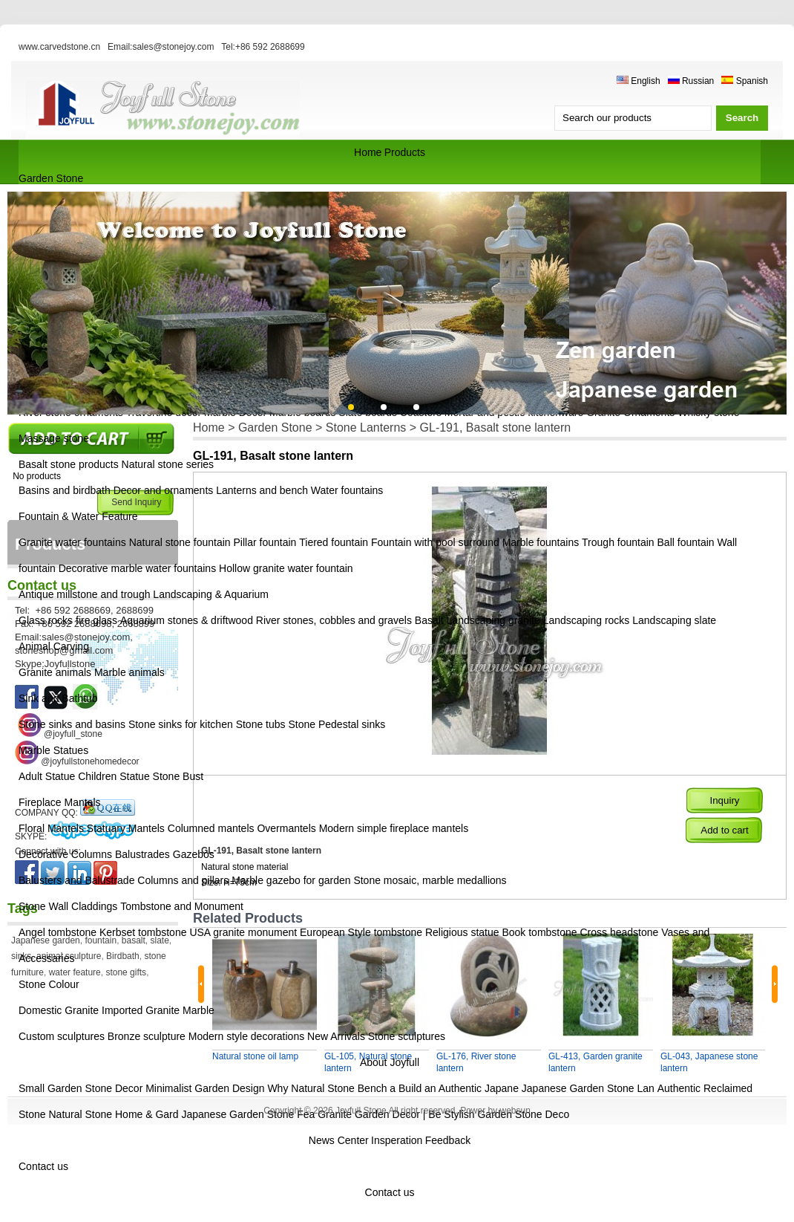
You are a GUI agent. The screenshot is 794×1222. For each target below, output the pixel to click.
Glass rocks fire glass (68, 620)
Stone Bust (178, 776)
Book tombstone (539, 932)
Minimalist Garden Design (206, 1088)
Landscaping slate (674, 620)
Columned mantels (211, 828)
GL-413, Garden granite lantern (595, 1062)
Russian (691, 81)
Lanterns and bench (262, 490)
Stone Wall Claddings (68, 906)
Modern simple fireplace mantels (394, 828)
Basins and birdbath (65, 490)
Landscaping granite (493, 620)
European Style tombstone (361, 932)
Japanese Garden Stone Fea (248, 1114)
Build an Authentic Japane (458, 1088)
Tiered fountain (333, 542)
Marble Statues (53, 750)
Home (367, 152)
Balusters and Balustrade (76, 880)
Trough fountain (618, 542)
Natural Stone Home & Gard (113, 1114)
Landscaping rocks (586, 620)
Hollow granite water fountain (286, 568)
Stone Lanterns (366, 427)
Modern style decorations (246, 1036)
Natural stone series (168, 464)
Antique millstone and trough (84, 594)
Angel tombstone (57, 932)
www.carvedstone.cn (59, 47)
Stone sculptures (406, 1036)
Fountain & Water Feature (78, 516)
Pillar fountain (265, 542)
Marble (198, 1010)
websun (514, 1110)
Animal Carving (54, 646)
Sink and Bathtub (58, 698)
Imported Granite (141, 1010)
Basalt (429, 620)
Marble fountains (541, 542)
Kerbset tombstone (143, 932)
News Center (339, 1140)
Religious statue (462, 932)
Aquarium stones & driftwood (186, 620)
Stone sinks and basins (72, 724)
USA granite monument (243, 932)
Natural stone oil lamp (255, 1056)
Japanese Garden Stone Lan (588, 1088)
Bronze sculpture (147, 1036)
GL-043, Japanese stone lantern (709, 1062)
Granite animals (55, 672)
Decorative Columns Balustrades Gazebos (116, 854)
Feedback (447, 1140)
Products (404, 152)
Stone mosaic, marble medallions (429, 880)
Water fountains (347, 490)
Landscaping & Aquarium (211, 594)
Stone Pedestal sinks (336, 724)
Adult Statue (47, 776)
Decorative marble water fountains (137, 568)
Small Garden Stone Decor (82, 1088)
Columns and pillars (183, 880)
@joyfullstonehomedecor (90, 761)
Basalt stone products (69, 464)
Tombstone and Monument (181, 906)
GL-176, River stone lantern (476, 1062)
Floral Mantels (51, 828)
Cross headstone (619, 932)
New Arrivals (336, 1036)
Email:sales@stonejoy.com (161, 47)
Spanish (744, 81)
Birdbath (123, 956)
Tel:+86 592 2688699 (262, 47)
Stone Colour (49, 984)
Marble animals (129, 672)
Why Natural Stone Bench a (331, 1088)
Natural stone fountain (180, 542)
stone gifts (125, 972)
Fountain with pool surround (435, 542)
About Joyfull (389, 1062)
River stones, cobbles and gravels (334, 620)
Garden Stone (51, 178)
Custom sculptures (62, 1036)
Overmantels (286, 828)
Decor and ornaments (164, 490)
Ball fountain (686, 542)
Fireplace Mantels (60, 802)
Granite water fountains (72, 542)
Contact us (43, 1166)
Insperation (396, 1140)
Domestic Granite (59, 1010)
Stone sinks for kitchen (180, 724)
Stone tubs (261, 724)
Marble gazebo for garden (291, 880)
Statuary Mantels (126, 828)
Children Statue (114, 776)
